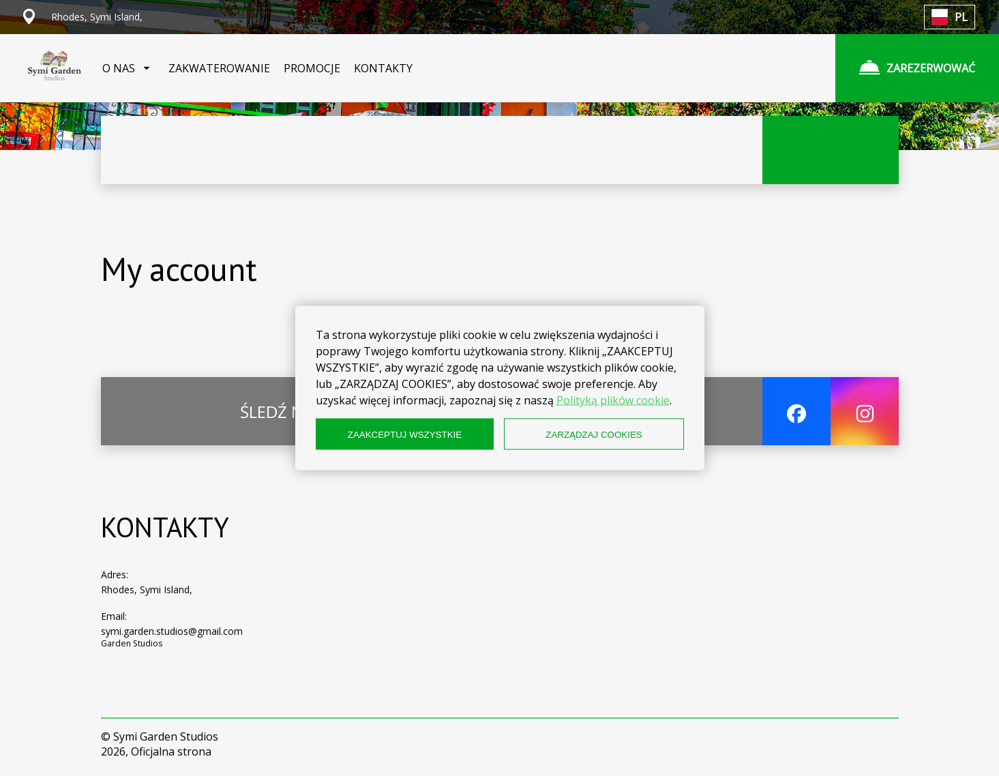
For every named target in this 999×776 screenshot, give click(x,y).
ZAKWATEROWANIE (219, 68)
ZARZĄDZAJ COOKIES (594, 434)
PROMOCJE (312, 68)
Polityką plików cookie (613, 400)
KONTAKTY (383, 68)
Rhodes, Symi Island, (146, 589)
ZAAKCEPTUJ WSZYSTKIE (405, 434)
